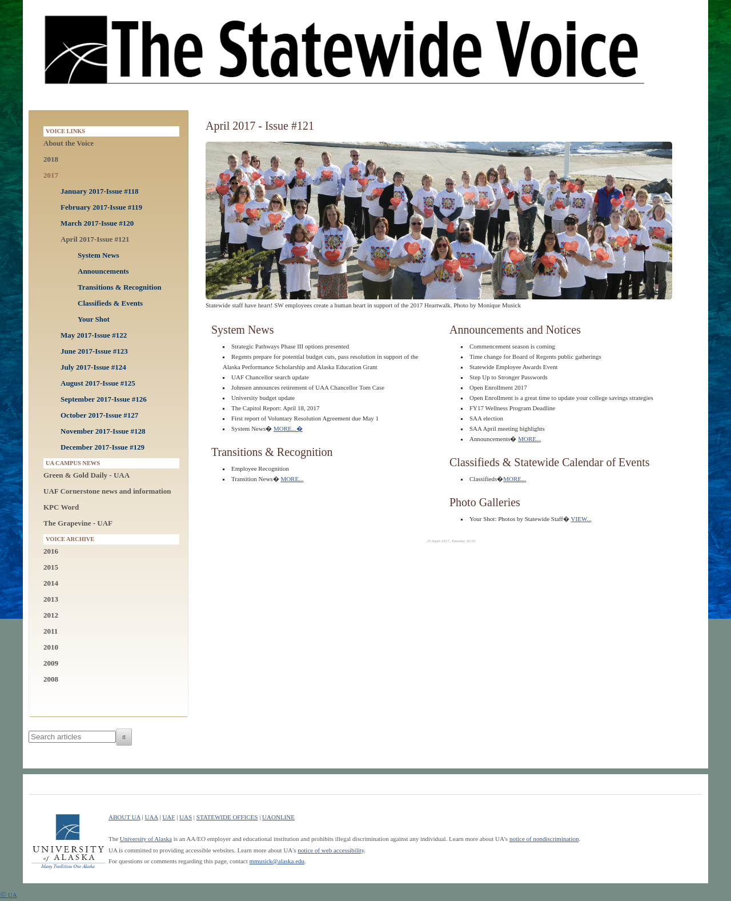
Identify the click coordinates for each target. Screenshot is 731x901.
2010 (50, 647)
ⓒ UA (8, 894)
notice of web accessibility (331, 850)
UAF (168, 817)
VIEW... (581, 518)
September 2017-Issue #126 (104, 399)
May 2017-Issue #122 (94, 335)
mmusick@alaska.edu (277, 861)
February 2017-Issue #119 (101, 207)
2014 (50, 583)
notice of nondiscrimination (544, 838)
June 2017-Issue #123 (94, 351)
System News (98, 255)
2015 (50, 567)
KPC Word (61, 507)
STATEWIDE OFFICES (227, 817)
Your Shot (94, 319)
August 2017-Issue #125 (98, 383)
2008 (50, 679)
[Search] (124, 737)
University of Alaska (146, 838)
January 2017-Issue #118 (100, 191)
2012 (50, 615)
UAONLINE (278, 817)
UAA (151, 817)
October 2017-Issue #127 (99, 415)
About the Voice (68, 143)
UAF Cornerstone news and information (107, 491)
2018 (50, 159)
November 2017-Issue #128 (103, 431)
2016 (50, 551)
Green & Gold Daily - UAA (86, 475)
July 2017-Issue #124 (93, 367)
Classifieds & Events (110, 303)
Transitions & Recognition (119, 287)
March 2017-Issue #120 (97, 223)
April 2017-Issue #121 (95, 239)
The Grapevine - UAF (78, 523)
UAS (185, 817)
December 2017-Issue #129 (102, 447)
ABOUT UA (124, 817)
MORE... (288, 428)
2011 (50, 631)
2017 (50, 175)
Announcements (103, 271)
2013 (50, 599)
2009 (50, 663)
